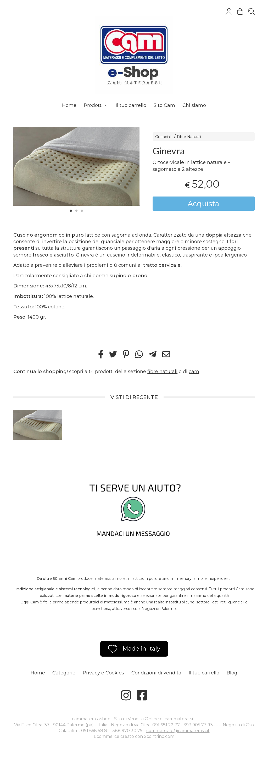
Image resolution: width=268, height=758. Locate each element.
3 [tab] (82, 210)
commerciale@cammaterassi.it (178, 730)
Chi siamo (194, 105)
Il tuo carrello (131, 105)
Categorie (63, 673)
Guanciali (163, 136)
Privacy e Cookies (103, 673)
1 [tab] (71, 210)
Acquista (203, 203)
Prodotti (96, 105)
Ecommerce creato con (134, 736)
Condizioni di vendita (156, 673)
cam (194, 371)
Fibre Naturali (189, 136)
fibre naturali (162, 371)
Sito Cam (164, 105)
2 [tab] (76, 210)
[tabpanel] (76, 166)
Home (69, 105)
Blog (232, 673)
